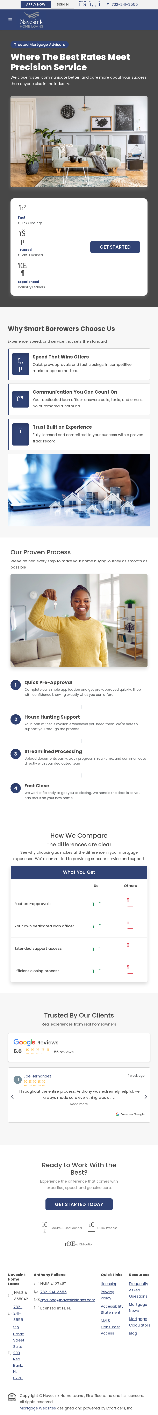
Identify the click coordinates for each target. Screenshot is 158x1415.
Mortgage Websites (38, 1408)
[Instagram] (103, 4)
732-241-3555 (125, 4)
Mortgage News (138, 1307)
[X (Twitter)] (83, 4)
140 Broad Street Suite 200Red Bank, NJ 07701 (18, 1353)
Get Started (115, 247)
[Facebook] (93, 4)
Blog (133, 1333)
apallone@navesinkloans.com (67, 1299)
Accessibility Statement (112, 1309)
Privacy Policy (107, 1295)
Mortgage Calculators (139, 1322)
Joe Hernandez (37, 1076)
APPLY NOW (35, 4)
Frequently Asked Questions (138, 1290)
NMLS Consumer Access (110, 1327)
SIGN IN (63, 4)
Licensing (109, 1283)
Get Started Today (79, 1204)
